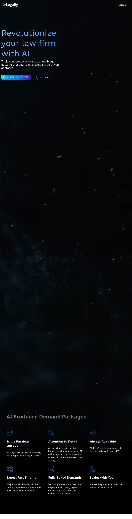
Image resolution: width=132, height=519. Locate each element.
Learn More (44, 77)
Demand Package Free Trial (16, 77)
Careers (122, 5)
